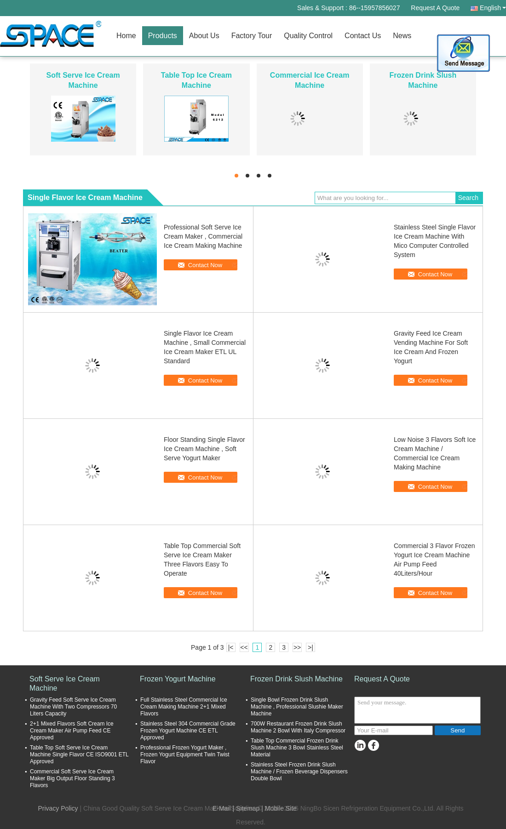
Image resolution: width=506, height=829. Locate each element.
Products (162, 36)
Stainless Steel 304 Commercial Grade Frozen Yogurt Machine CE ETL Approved (188, 730)
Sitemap (247, 808)
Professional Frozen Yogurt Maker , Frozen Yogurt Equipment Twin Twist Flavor (185, 754)
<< (243, 647)
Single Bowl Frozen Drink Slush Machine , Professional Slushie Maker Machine (297, 707)
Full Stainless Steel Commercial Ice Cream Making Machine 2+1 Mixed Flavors (183, 707)
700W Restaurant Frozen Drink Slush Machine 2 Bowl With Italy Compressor (298, 727)
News (402, 36)
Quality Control (308, 36)
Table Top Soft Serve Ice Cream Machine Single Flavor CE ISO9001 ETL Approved (79, 754)
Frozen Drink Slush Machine (296, 679)
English (493, 7)
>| (310, 647)
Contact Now (205, 265)
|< (231, 647)
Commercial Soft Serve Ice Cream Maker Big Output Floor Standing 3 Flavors (72, 778)
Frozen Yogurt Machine (178, 679)
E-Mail (222, 808)
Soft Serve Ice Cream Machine (64, 683)
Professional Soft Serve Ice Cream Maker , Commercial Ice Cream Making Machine (203, 236)
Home (126, 36)
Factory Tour (251, 36)
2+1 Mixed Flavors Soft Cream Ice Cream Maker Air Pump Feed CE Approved (72, 730)
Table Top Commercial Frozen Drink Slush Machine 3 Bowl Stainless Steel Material (297, 748)
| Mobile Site (279, 808)
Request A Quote (435, 7)
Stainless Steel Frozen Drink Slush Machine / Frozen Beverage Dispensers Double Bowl (299, 771)
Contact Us (363, 36)
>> (297, 647)
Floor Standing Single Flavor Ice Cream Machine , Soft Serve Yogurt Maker (204, 449)
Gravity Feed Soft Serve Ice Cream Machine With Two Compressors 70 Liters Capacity (73, 707)
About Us (204, 36)
